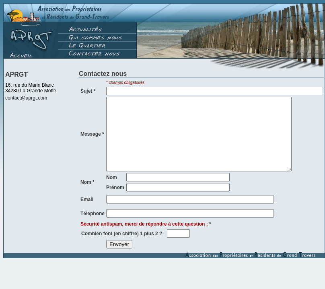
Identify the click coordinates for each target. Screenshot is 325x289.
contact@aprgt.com (26, 98)
